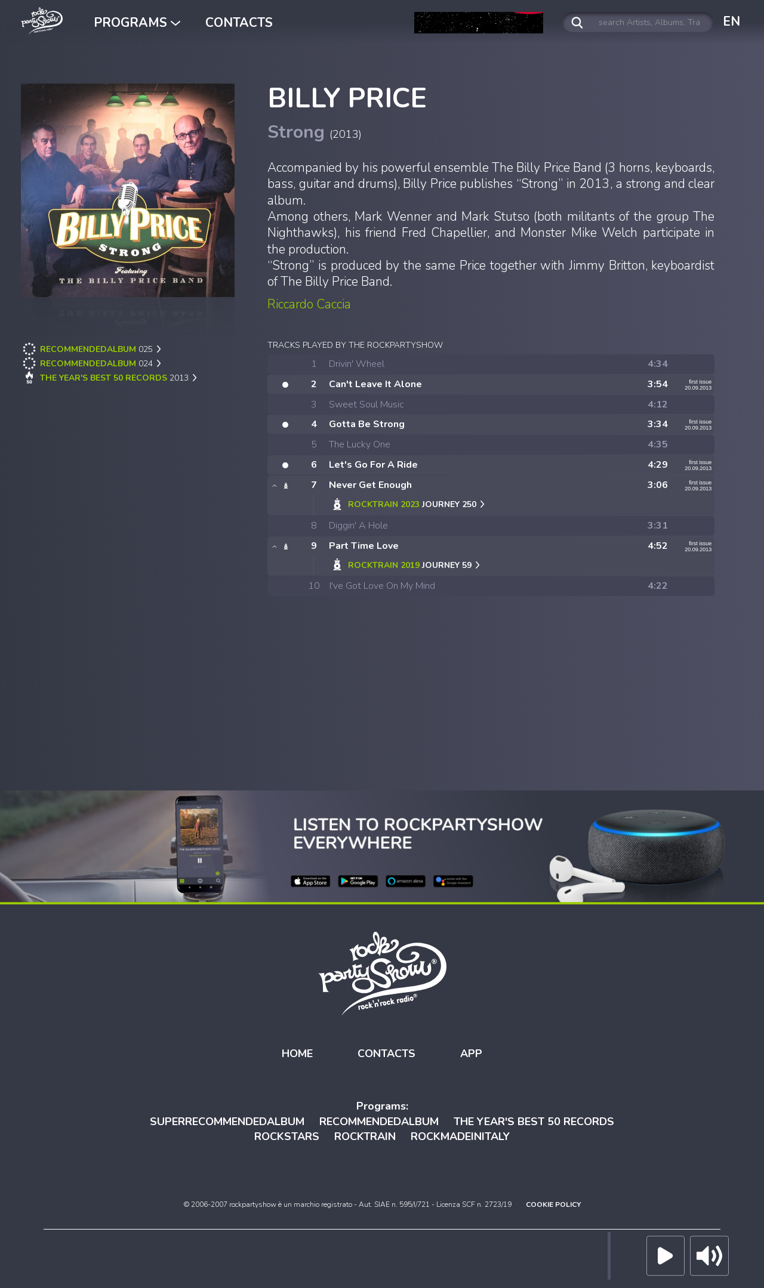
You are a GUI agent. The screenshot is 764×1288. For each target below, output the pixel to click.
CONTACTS (239, 22)
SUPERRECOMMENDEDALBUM (227, 1118)
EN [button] (731, 21)
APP (471, 1051)
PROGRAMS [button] (137, 22)
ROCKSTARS (286, 1134)
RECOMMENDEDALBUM (379, 1118)
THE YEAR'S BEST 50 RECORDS (534, 1118)
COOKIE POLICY (553, 1202)
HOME (297, 1051)
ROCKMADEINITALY (460, 1134)
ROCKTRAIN (365, 1134)
